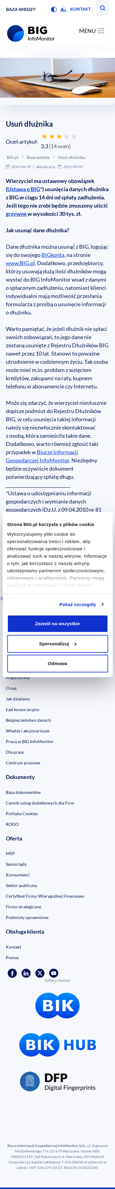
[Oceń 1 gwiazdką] (44, 136)
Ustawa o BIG (23, 189)
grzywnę (17, 213)
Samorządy (16, 864)
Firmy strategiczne (23, 906)
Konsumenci (18, 874)
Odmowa (57, 663)
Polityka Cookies (22, 813)
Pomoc (12, 957)
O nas (11, 688)
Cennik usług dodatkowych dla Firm (40, 802)
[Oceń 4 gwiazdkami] (66, 136)
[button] (54, 9)
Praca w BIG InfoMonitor (30, 741)
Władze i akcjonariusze (27, 730)
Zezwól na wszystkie (57, 623)
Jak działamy (18, 698)
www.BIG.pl (20, 263)
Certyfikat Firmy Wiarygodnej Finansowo (45, 896)
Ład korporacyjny (22, 709)
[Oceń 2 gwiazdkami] (52, 136)
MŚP (10, 853)
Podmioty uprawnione (27, 917)
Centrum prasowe (23, 762)
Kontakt (80, 9)
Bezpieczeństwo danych (28, 720)
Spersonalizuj (57, 643)
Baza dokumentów (23, 792)
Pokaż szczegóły (77, 604)
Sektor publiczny (21, 885)
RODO (12, 824)
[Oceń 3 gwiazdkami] (59, 136)
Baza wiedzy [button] (21, 9)
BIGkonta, (54, 254)
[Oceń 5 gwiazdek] (74, 136)
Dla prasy (15, 752)
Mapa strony (18, 677)
